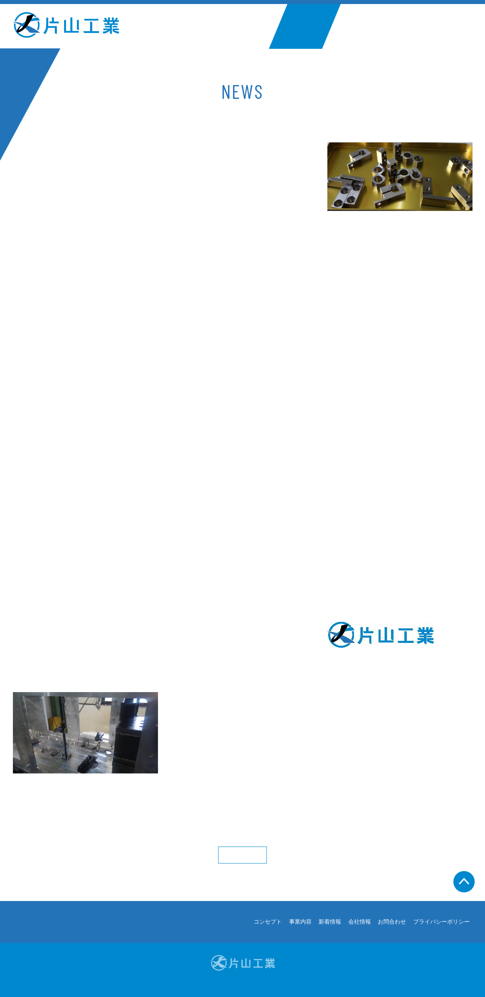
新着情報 (304, 26)
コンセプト (192, 26)
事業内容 (249, 26)
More (242, 855)
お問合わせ (418, 26)
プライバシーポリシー (441, 922)
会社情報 (359, 26)
